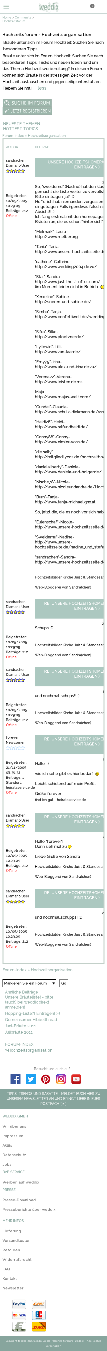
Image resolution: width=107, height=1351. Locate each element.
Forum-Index (13, 136)
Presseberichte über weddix (29, 1209)
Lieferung (11, 1231)
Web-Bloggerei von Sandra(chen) (63, 587)
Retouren (11, 1250)
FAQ (6, 1269)
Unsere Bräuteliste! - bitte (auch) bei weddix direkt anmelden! (29, 1002)
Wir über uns (14, 1126)
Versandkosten (16, 1240)
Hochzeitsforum (13, 21)
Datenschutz (14, 1155)
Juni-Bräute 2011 (20, 1026)
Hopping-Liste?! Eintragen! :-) (32, 1013)
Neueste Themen (21, 123)
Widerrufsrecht (17, 1259)
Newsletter (13, 1288)
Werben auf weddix (20, 1182)
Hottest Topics (20, 128)
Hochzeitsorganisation (47, 136)
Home (8, 17)
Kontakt (9, 1278)
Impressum (12, 1136)
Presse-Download (19, 1200)
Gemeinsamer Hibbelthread (31, 1019)
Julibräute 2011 (19, 1032)
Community (24, 17)
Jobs (7, 1164)
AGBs (7, 1145)
